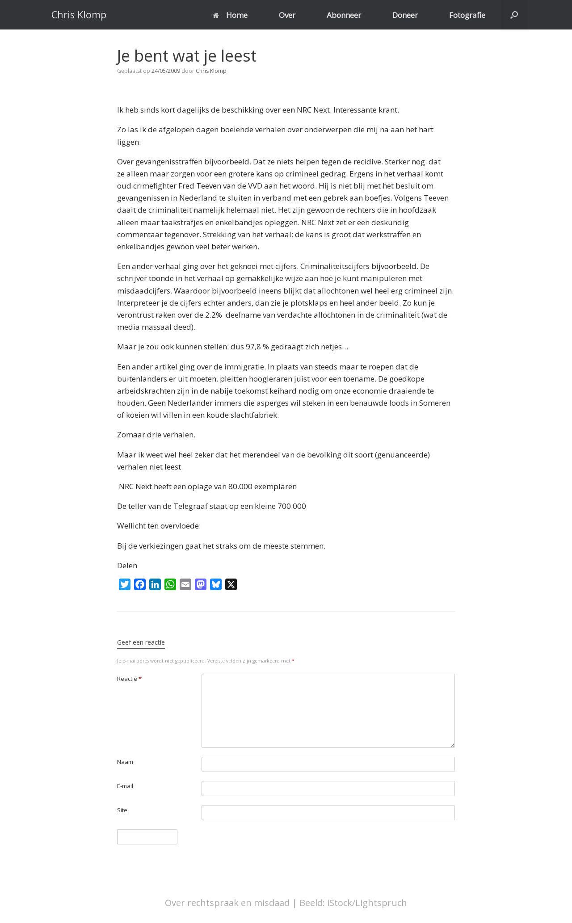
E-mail (125, 786)
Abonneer (344, 15)
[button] (514, 14)
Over (287, 15)
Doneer (405, 15)
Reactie (129, 679)
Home (230, 15)
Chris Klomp (211, 71)
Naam (125, 762)
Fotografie (467, 15)
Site (122, 810)
